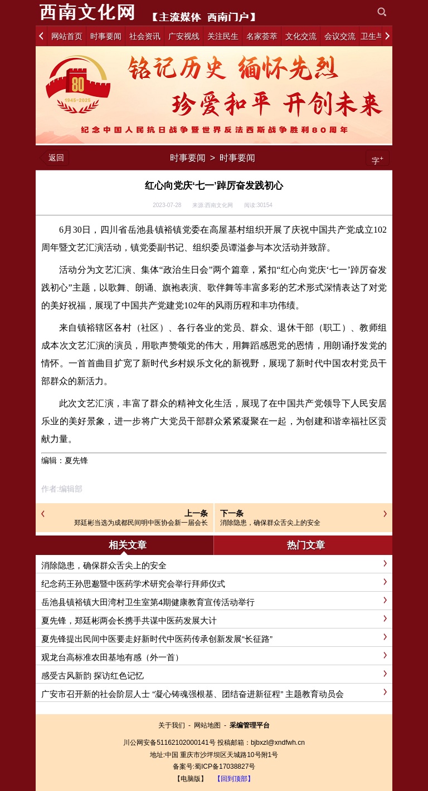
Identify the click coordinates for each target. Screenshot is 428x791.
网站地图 (207, 725)
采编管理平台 (250, 725)
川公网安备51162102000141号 (169, 742)
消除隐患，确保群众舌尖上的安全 (270, 523)
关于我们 (171, 725)
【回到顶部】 (234, 779)
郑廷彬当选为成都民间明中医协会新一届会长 (141, 523)
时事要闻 (188, 158)
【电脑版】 (190, 779)
